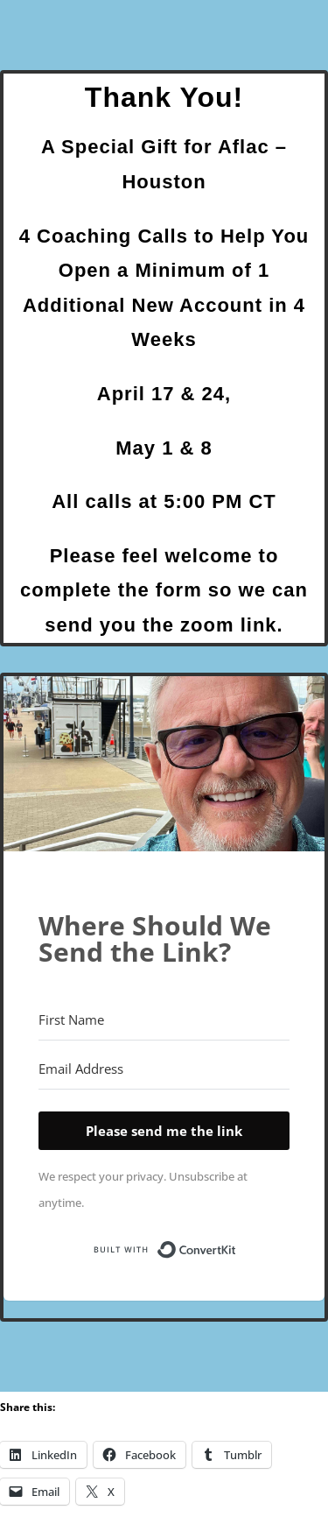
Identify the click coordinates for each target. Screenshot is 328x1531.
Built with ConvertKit (236, 1248)
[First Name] (164, 1020)
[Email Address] (164, 1069)
